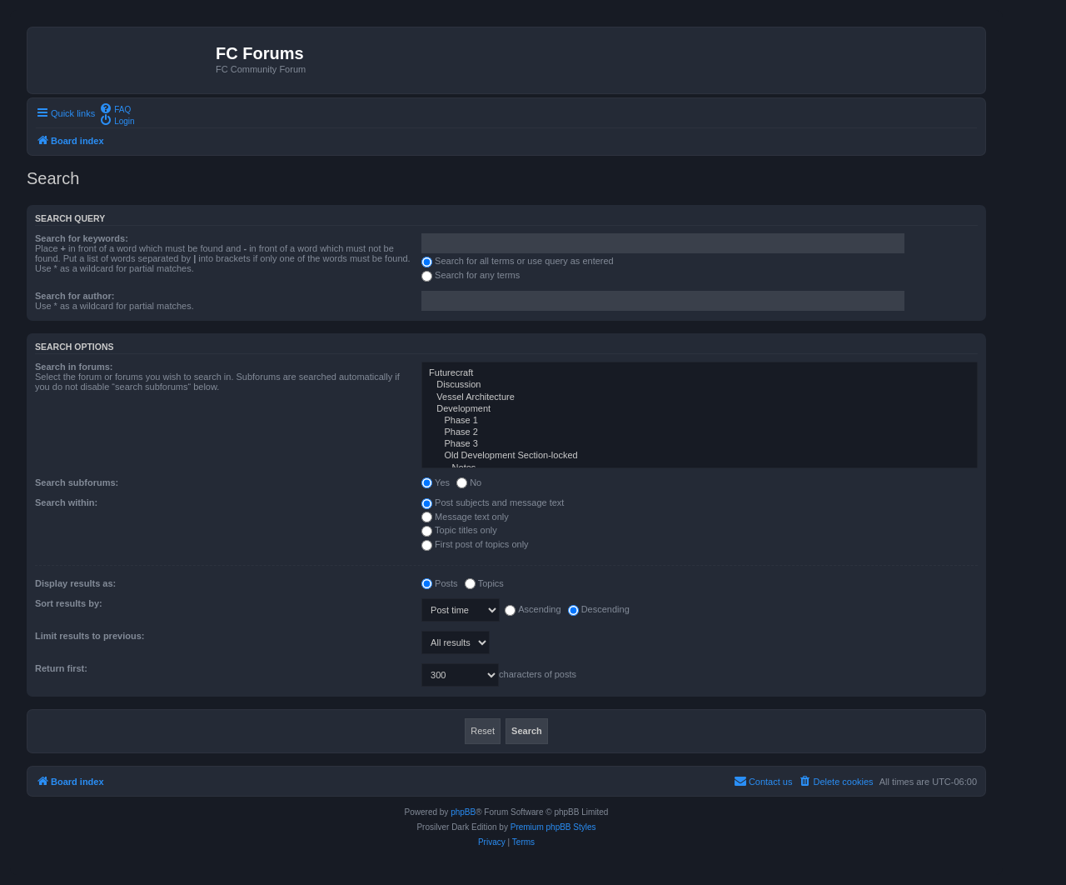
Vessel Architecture (699, 397)
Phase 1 (699, 421)
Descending (599, 609)
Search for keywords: (81, 238)
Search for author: (74, 296)
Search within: (66, 503)
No (468, 483)
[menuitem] (115, 108)
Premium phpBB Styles (553, 827)
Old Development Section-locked (699, 456)
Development (699, 409)
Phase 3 (699, 444)
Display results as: (75, 583)
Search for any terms (470, 275)
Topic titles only (459, 530)
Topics (484, 583)
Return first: (61, 668)
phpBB (463, 812)
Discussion (699, 385)
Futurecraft (699, 373)
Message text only (465, 517)
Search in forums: (74, 367)
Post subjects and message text (492, 503)
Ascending (532, 609)
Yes (435, 483)
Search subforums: (76, 483)
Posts (439, 583)
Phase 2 (699, 432)
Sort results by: (68, 603)
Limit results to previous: (89, 636)
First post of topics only (475, 544)
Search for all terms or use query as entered (517, 261)
